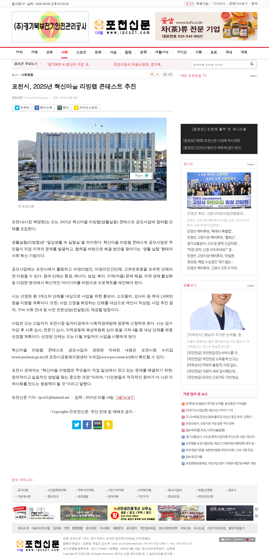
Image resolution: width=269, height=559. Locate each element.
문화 (98, 52)
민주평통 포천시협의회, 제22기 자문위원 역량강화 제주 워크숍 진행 (225, 443)
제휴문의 (118, 528)
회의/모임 (173, 496)
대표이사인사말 (40, 528)
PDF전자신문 (205, 496)
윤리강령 (91, 528)
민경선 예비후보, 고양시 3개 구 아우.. (213, 268)
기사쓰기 (219, 3)
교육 (49, 52)
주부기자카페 (86, 490)
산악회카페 (144, 490)
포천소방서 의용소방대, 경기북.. (138, 64)
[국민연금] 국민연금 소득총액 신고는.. (213, 359)
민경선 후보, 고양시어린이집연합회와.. (216, 213)
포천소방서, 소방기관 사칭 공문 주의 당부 (210, 423)
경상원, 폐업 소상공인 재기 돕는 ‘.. (210, 262)
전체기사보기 (238, 3)
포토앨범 (83, 496)
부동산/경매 (205, 490)
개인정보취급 (148, 528)
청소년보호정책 (168, 528)
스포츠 (81, 52)
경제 (34, 52)
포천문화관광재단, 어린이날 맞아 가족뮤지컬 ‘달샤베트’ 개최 (221, 463)
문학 (143, 52)
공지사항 (23, 490)
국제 (244, 52)
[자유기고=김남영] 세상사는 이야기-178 (209, 410)
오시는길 (198, 528)
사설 (113, 52)
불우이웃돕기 (236, 528)
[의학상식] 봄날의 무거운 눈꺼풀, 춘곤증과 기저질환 (216, 403)
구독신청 (185, 528)
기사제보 (104, 528)
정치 (19, 52)
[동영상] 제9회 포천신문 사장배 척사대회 (211, 140)
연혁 (66, 528)
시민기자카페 (116, 490)
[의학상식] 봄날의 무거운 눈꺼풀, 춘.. (215, 334)
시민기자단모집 (216, 528)
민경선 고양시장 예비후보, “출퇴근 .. (212, 237)
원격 (254, 3)
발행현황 (77, 528)
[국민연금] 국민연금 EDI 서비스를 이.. (213, 353)
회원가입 (202, 3)
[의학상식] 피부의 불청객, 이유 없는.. (212, 365)
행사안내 (53, 496)
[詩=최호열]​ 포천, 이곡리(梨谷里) (205, 430)
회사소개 (23, 528)
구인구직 (143, 496)
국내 (228, 52)
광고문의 (131, 528)
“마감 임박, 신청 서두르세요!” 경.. (210, 250)
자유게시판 (24, 496)
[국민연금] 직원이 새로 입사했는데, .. (212, 371)
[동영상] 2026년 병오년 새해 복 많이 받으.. (213, 148)
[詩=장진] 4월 (194, 456)
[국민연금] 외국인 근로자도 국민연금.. (213, 377)
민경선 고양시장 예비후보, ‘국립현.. (211, 256)
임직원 (57, 528)
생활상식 (161, 52)
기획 (198, 52)
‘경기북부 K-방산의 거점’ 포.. (69, 64)
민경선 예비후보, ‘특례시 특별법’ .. (210, 231)
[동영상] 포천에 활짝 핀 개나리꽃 (218, 129)
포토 (213, 52)
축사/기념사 (175, 490)
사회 (64, 52)
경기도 (182, 52)
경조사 (232, 490)
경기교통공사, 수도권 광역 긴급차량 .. (213, 243)
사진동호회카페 (57, 490)
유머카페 (113, 496)
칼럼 (128, 52)
